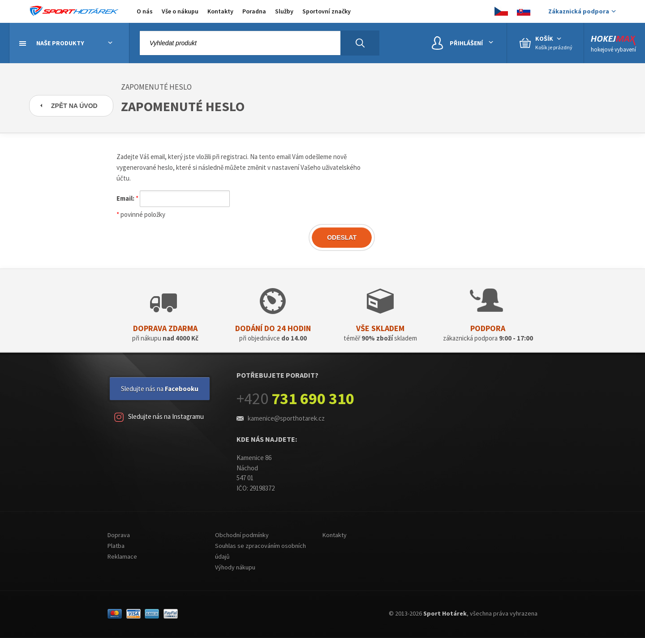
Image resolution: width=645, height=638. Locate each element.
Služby (284, 11)
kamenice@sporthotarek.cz (286, 418)
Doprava (119, 535)
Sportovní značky (326, 11)
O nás (145, 11)
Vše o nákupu (180, 11)
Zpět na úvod (74, 105)
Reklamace (122, 556)
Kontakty (220, 11)
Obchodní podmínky (242, 535)
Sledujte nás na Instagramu (159, 417)
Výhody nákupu (235, 567)
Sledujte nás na (159, 388)
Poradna (254, 11)
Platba (116, 546)
